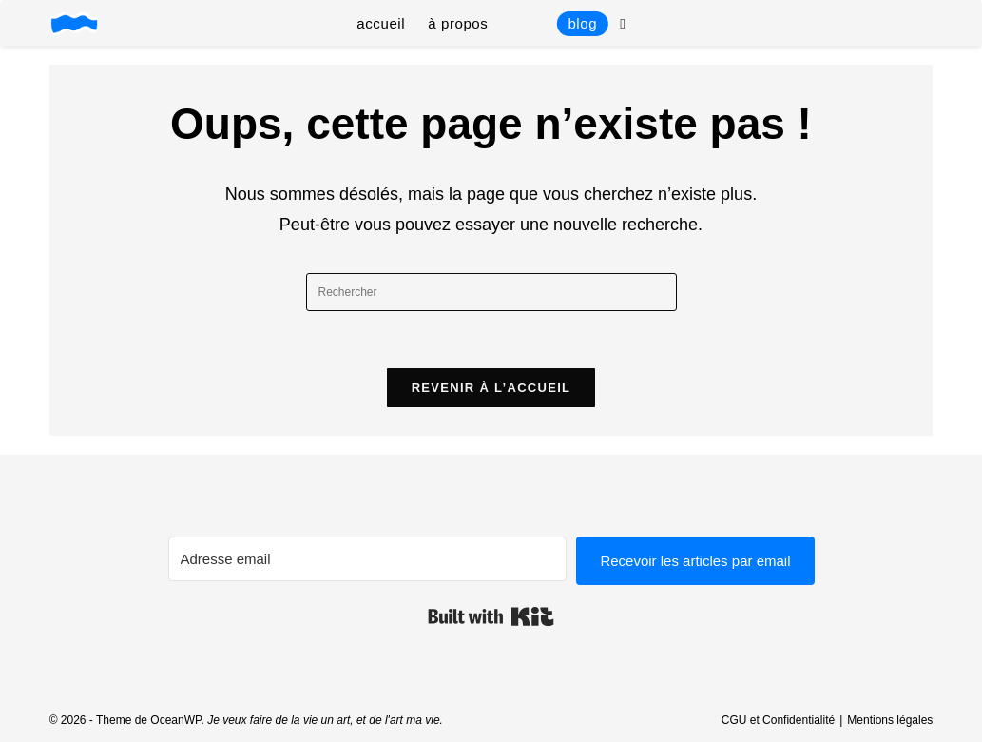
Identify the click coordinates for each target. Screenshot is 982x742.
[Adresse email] (368, 559)
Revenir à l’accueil (491, 388)
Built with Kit (491, 616)
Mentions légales (890, 720)
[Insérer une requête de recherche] (491, 292)
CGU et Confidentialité (778, 720)
